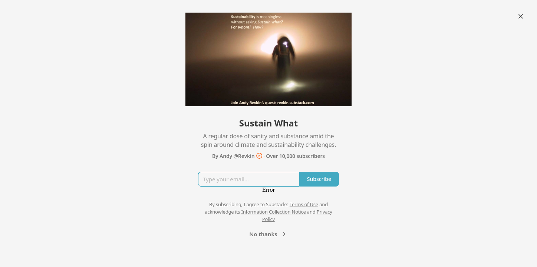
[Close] (520, 16)
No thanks (268, 234)
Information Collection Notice (273, 211)
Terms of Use (304, 204)
